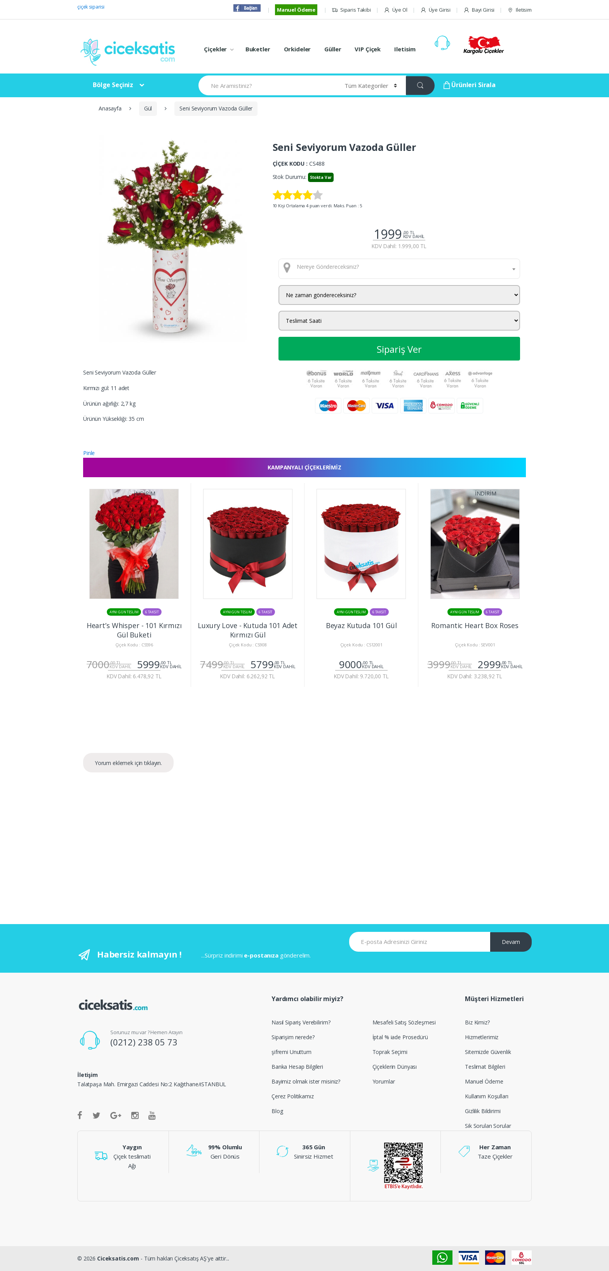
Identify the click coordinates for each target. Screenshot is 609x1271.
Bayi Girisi (478, 10)
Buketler (257, 49)
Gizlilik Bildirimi (482, 1111)
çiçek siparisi (90, 7)
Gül (148, 108)
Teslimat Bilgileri (485, 1066)
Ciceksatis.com (118, 1258)
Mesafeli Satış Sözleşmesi (404, 1022)
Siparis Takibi (351, 10)
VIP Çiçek (368, 49)
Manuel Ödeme (296, 9)
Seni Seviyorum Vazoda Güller (215, 108)
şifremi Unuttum (291, 1052)
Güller (332, 49)
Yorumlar (383, 1081)
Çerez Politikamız (292, 1096)
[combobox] (399, 269)
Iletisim (519, 10)
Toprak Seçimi (389, 1052)
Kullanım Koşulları (486, 1096)
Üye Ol (395, 10)
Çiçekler (215, 49)
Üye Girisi (435, 10)
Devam (511, 941)
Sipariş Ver (399, 349)
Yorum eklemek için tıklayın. (128, 763)
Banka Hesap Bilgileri (297, 1066)
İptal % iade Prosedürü (400, 1037)
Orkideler (297, 49)
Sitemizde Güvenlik (488, 1052)
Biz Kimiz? (477, 1022)
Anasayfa (110, 108)
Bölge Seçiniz (113, 85)
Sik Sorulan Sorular (488, 1125)
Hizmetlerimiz (481, 1037)
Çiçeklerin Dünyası (394, 1066)
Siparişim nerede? (293, 1037)
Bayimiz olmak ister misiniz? (305, 1081)
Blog (277, 1111)
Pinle (89, 453)
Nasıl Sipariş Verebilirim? (300, 1022)
